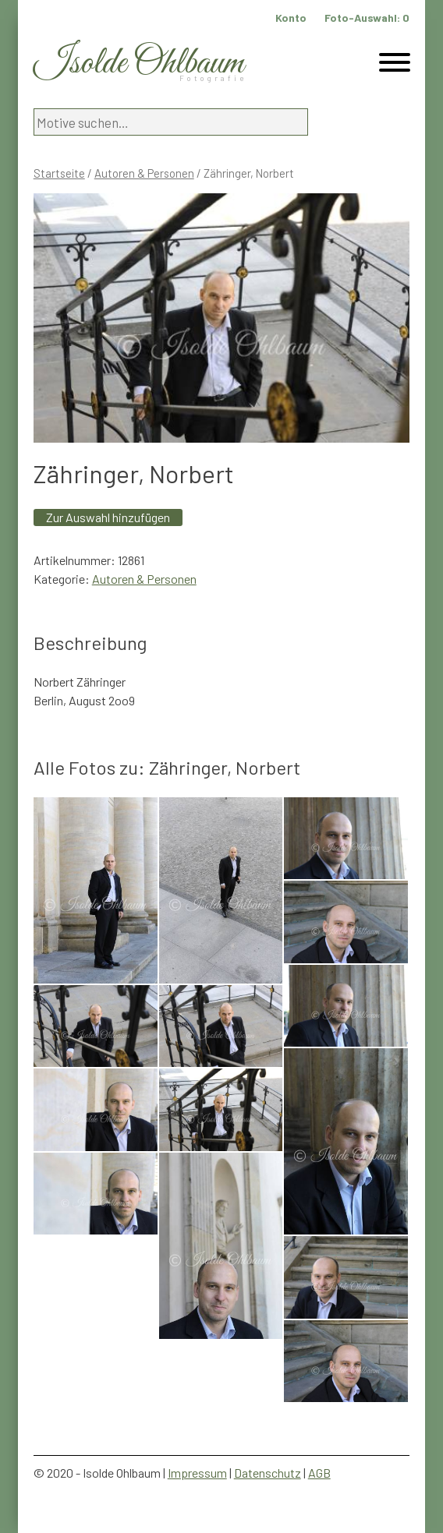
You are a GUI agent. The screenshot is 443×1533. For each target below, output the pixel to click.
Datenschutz (267, 1472)
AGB (319, 1472)
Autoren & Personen (144, 173)
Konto (291, 17)
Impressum (197, 1472)
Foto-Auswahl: (366, 17)
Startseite (59, 173)
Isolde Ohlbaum (139, 63)
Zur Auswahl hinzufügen (108, 517)
